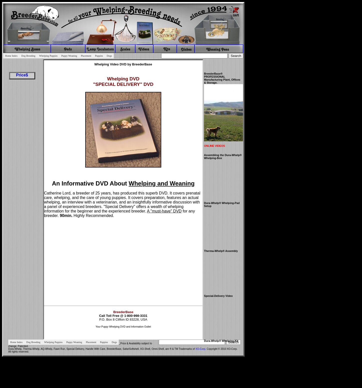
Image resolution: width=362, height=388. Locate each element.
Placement (86, 55)
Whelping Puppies (48, 55)
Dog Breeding (28, 55)
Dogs (109, 55)
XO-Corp (200, 349)
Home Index (11, 55)
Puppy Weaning (69, 55)
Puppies (99, 55)
